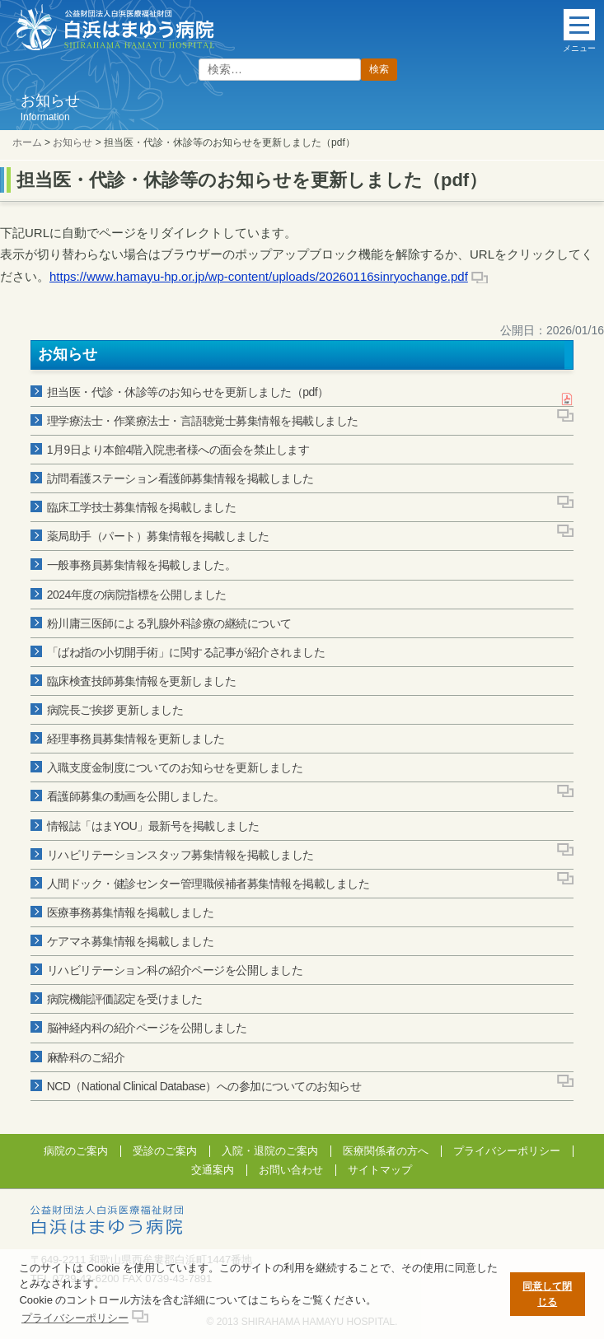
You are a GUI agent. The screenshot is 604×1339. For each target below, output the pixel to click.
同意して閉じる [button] (547, 1294)
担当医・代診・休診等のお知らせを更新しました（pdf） (188, 392)
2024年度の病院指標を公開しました (137, 594)
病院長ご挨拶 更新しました (115, 709)
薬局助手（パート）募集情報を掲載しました (158, 536)
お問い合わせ (291, 1170)
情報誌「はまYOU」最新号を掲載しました (153, 826)
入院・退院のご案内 (270, 1151)
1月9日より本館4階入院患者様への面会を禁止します (178, 449)
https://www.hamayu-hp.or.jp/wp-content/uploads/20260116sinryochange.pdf (258, 276)
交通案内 (212, 1170)
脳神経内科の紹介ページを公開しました (147, 1027)
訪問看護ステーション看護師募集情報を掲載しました (180, 478)
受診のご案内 (165, 1151)
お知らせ (72, 142)
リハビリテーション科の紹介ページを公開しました (175, 970)
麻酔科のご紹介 (86, 1057)
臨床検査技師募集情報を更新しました (141, 681)
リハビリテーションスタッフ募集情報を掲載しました (180, 854)
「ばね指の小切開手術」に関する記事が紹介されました (186, 652)
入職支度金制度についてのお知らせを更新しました (175, 767)
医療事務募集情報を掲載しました (130, 912)
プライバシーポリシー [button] (75, 1318)
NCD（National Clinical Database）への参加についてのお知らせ (204, 1086)
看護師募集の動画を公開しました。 (136, 796)
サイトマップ (380, 1170)
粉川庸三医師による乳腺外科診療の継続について (169, 623)
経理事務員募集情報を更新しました (136, 738)
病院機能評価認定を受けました (125, 998)
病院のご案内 (76, 1151)
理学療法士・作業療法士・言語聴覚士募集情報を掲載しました (202, 420)
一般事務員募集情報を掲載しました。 (141, 565)
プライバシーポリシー (506, 1151)
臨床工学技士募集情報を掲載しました (141, 507)
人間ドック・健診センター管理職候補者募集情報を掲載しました (208, 883)
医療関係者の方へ (385, 1151)
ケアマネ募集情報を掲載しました (130, 941)
